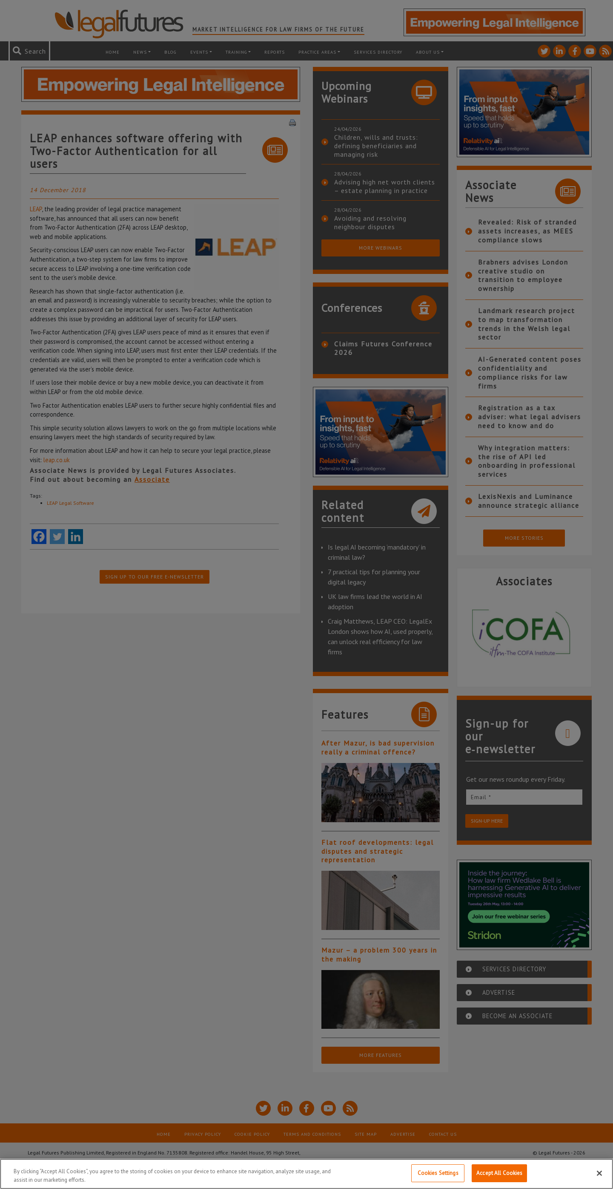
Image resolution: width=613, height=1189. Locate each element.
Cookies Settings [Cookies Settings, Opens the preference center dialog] (438, 1173)
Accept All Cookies (499, 1173)
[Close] (599, 1173)
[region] (306, 1174)
